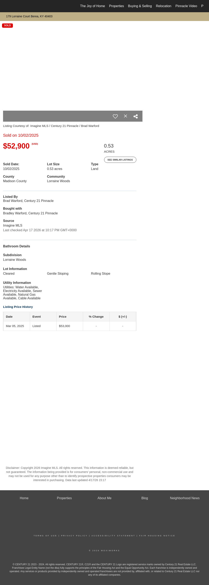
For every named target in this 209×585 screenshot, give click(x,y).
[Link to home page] (8, 6)
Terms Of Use (45, 536)
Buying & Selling (140, 6)
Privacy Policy (74, 536)
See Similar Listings (120, 160)
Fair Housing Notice (157, 536)
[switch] (115, 116)
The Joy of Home (92, 6)
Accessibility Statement (113, 536)
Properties (116, 6)
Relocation (163, 6)
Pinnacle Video (186, 6)
